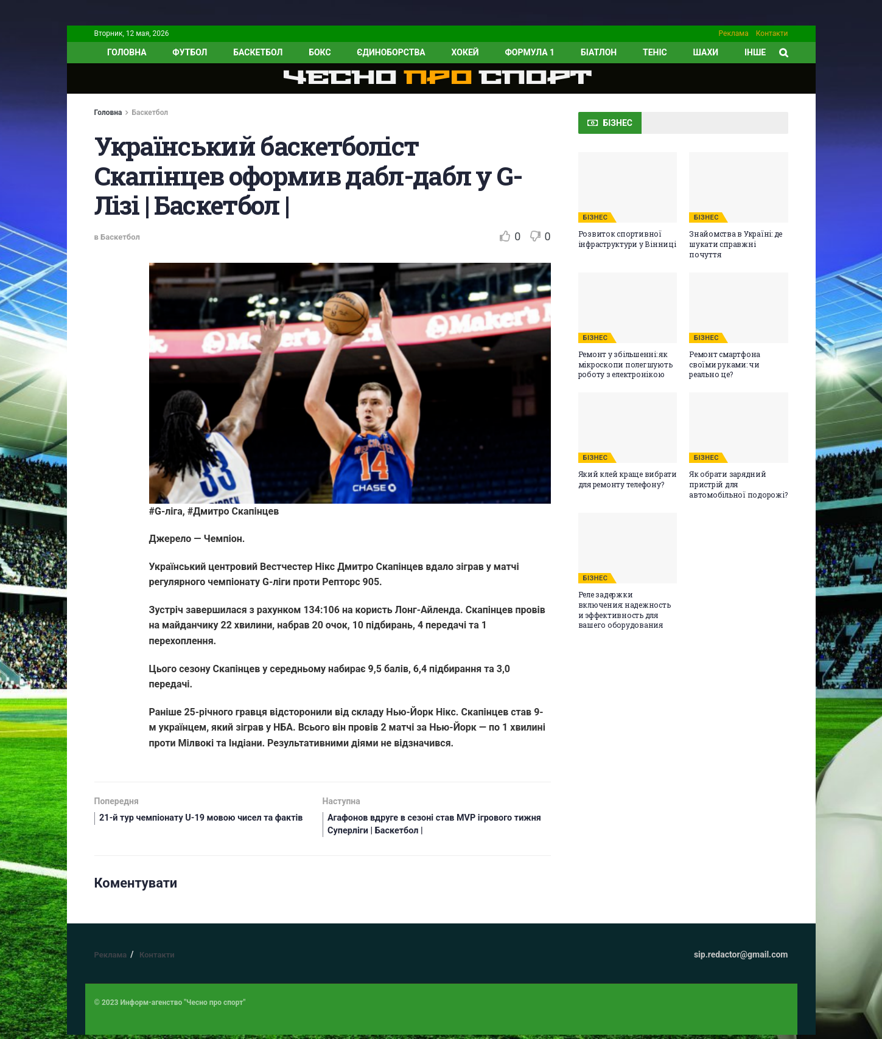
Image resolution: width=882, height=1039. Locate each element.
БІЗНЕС (595, 217)
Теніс (655, 52)
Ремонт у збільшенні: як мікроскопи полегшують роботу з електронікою (625, 364)
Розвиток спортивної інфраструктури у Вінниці (627, 239)
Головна (108, 112)
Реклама (734, 33)
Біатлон (599, 52)
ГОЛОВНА (127, 52)
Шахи (706, 52)
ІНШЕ (755, 52)
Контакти (772, 33)
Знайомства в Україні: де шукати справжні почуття (735, 244)
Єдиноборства (391, 52)
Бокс (320, 52)
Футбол (189, 52)
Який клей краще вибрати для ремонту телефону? (627, 479)
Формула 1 (530, 52)
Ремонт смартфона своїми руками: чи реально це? (724, 364)
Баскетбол (257, 52)
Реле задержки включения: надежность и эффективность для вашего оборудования (624, 609)
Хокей (465, 52)
